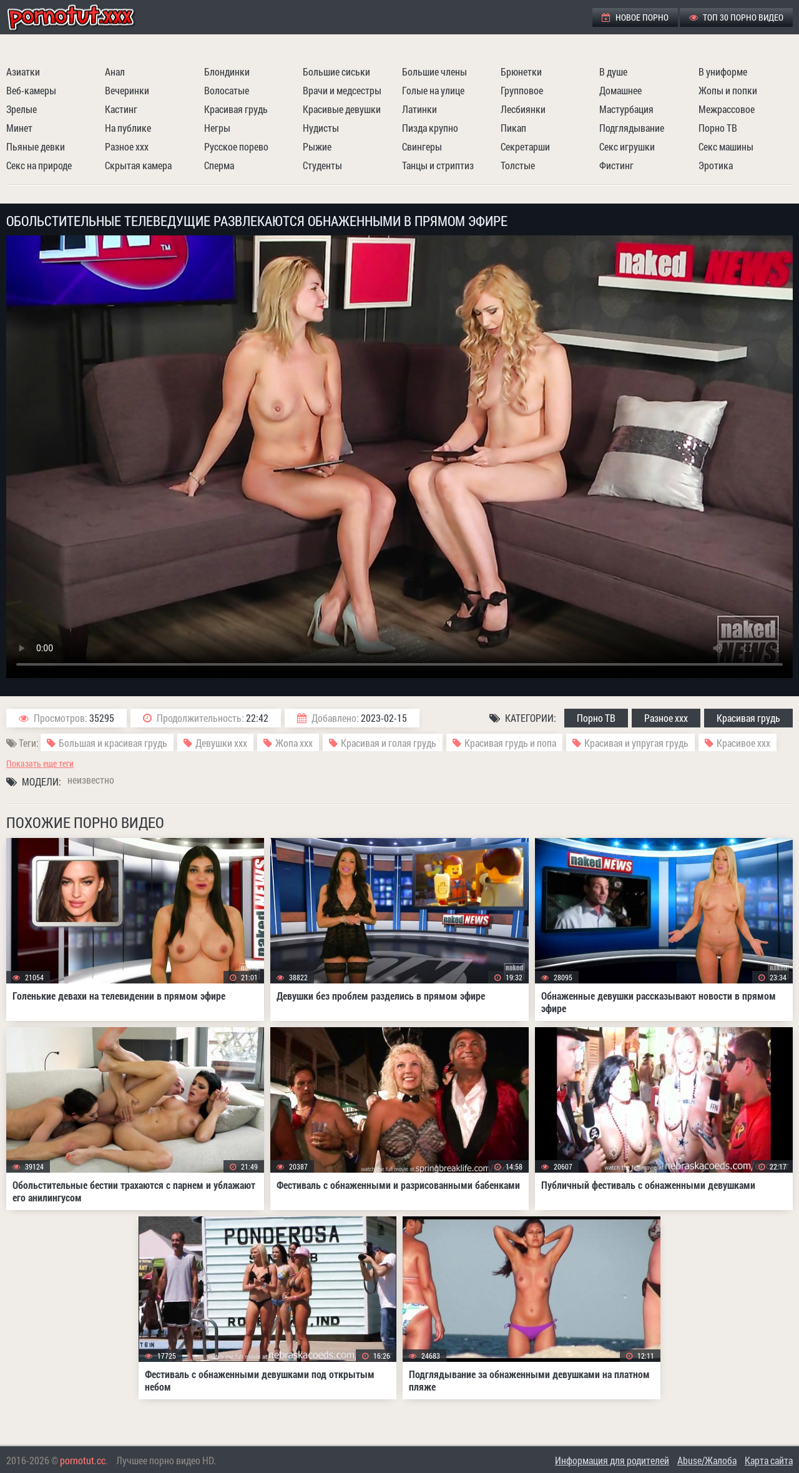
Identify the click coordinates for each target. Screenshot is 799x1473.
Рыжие (317, 146)
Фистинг (616, 165)
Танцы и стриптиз (438, 165)
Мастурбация (626, 109)
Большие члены (434, 71)
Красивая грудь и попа (510, 742)
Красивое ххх (743, 742)
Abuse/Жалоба (707, 1460)
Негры (217, 127)
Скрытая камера (138, 165)
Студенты (322, 165)
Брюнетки (521, 71)
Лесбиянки (523, 109)
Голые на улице (433, 90)
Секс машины (726, 146)
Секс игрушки (627, 146)
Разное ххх (127, 146)
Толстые (518, 165)
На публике (128, 127)
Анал (115, 71)
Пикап (513, 127)
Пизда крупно (430, 127)
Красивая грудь (236, 109)
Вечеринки (127, 90)
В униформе (723, 71)
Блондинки (227, 71)
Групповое (522, 90)
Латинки (419, 109)
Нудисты (321, 127)
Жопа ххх (294, 742)
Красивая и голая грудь (388, 742)
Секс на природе (39, 165)
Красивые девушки (342, 109)
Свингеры (422, 146)
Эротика (716, 165)
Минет (19, 127)
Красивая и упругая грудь (636, 742)
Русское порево (236, 146)
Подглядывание (631, 127)
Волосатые (226, 90)
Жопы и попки (728, 90)
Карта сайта (769, 1460)
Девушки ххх (221, 742)
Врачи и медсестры (342, 90)
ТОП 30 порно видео (736, 17)
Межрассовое (727, 109)
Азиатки (23, 71)
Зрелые (21, 109)
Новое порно (635, 17)
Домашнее (620, 90)
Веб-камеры (31, 90)
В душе (613, 71)
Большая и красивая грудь (113, 742)
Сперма (219, 165)
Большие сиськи (336, 71)
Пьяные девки (35, 146)
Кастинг (121, 109)
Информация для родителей (612, 1460)
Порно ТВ (718, 127)
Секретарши (525, 146)
